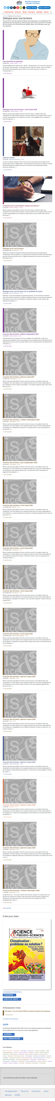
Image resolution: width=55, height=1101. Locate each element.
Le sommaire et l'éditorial (12, 992)
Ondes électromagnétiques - (18, 635)
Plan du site (25, 1091)
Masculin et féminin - (14, 207)
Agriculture (9, 1050)
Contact (46, 1091)
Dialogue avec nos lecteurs (13, 248)
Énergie (37, 1052)
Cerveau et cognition (40, 1050)
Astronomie (30, 1050)
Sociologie (21, 1063)
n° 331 (20, 63)
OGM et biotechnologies (9, 1059)
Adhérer (8, 1034)
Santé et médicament (31, 1061)
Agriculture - (12, 806)
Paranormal (33, 1059)
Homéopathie (29, 1056)
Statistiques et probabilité (32, 1063)
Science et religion (13, 1063)
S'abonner (8, 995)
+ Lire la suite (7, 73)
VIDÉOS (46, 12)
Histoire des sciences (19, 1056)
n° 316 (17, 678)
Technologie (42, 1063)
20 (5, 908)
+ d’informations (9, 1014)
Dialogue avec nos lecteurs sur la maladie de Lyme (22, 291)
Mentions (8, 1095)
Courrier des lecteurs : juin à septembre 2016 (20, 463)
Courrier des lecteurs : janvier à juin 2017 (18, 377)
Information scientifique (40, 1056)
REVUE (25, 12)
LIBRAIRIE (39, 12)
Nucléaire (48, 1057)
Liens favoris (36, 1091)
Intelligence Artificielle (15, 1057)
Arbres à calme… (9, 158)
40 (7, 908)
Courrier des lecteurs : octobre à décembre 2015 (21, 890)
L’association (8, 12)
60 (10, 908)
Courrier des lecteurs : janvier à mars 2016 (19, 677)
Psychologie (14, 1061)
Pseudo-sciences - (14, 63)
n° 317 (18, 507)
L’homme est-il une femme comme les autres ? (21, 206)
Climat (47, 1050)
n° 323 (21, 293)
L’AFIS (6, 1024)
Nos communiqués (12, 1039)
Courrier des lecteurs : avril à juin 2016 (18, 505)
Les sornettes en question (13, 61)
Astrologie (23, 1050)
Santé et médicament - (14, 293)
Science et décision (42, 1061)
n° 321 (19, 378)
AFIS (4, 1050)
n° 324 (20, 250)
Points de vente (11, 999)
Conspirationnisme (7, 1052)
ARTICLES (18, 12)
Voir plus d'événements (10, 1019)
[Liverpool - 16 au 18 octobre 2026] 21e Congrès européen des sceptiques (27, 1011)
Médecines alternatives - (15, 159)
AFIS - (11, 721)
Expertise (10, 1056)
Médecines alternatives (39, 1057)
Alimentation (16, 1050)
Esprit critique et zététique (31, 1054)
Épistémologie (13, 1054)
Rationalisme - (15, 250)
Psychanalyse (6, 1061)
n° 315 (17, 892)
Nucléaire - (14, 507)
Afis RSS (17, 1095)
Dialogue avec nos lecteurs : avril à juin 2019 (20, 109)
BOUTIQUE (31, 12)
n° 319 (18, 421)
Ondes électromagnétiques (22, 1059)
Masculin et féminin (27, 1057)
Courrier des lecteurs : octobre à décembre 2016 (21, 420)
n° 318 (18, 464)
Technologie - (12, 678)
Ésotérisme (21, 1054)
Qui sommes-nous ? (11, 1091)
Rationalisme (21, 1061)
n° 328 (20, 111)
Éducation (31, 1052)
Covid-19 (16, 1052)
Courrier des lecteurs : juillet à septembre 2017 (21, 334)
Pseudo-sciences (41, 1059)
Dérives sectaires (23, 1052)
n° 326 (22, 159)
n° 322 (19, 336)
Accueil (5, 16)
